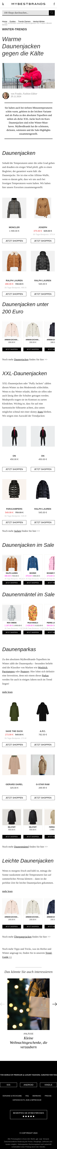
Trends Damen (24, 21)
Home (4, 21)
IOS (8, 1085)
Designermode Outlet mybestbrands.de (28, 5)
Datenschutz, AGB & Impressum (27, 1100)
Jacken (17, 531)
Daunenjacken (21, 359)
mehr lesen (7, 692)
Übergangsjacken (23, 936)
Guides (13, 21)
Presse (48, 1096)
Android (28, 1085)
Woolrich (42, 667)
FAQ (27, 1096)
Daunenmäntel (21, 846)
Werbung (36, 1096)
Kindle (48, 1085)
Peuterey (25, 671)
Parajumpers (8, 671)
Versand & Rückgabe (12, 1096)
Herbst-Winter (39, 21)
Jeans (40, 411)
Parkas (45, 675)
